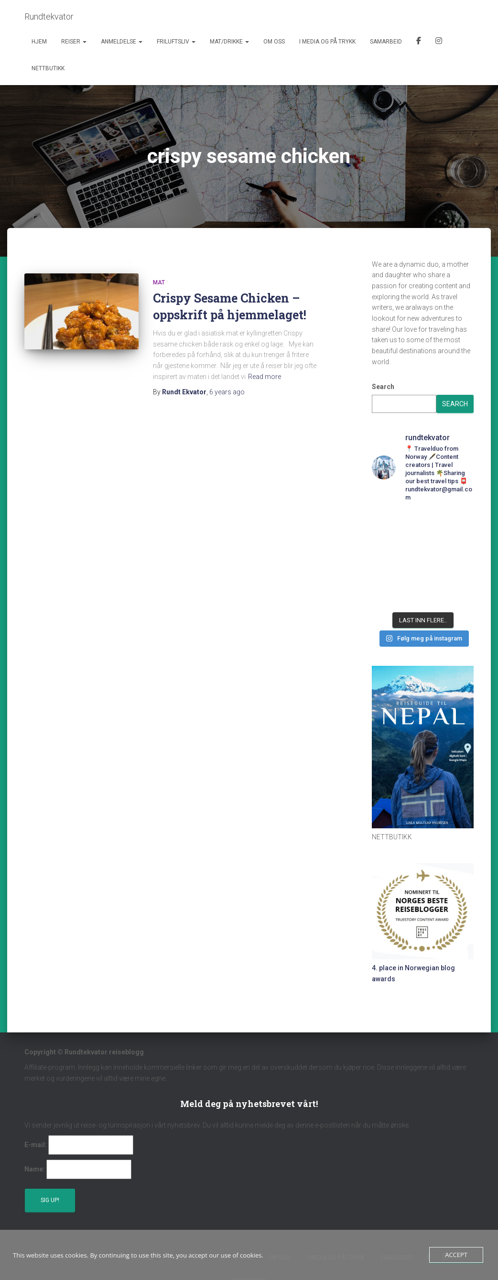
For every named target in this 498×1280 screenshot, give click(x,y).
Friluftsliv (176, 41)
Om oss (274, 41)
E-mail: (35, 1145)
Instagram (438, 42)
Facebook (418, 42)
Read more (264, 376)
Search (383, 387)
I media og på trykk (327, 41)
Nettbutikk (48, 68)
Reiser (74, 41)
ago (227, 392)
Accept (456, 1254)
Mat (159, 282)
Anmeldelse (121, 41)
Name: (34, 1169)
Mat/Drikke (229, 41)
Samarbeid (386, 41)
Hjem (39, 41)
